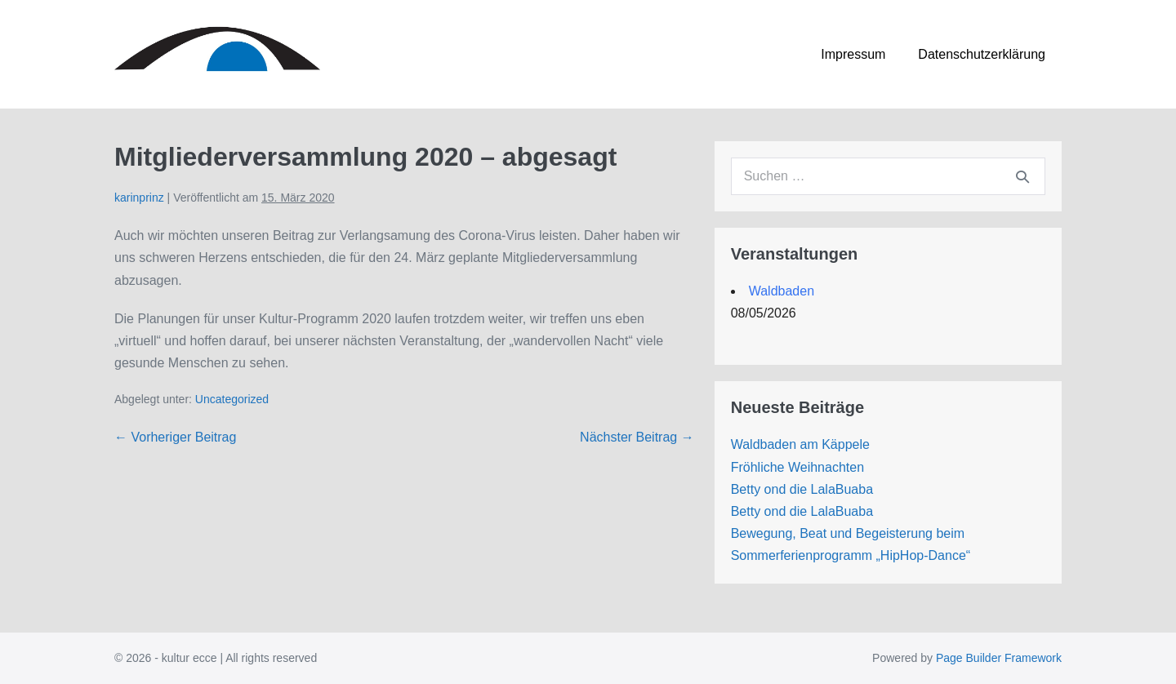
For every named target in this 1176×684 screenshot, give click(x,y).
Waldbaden (781, 291)
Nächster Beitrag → (637, 437)
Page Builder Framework (999, 657)
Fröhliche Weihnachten (797, 467)
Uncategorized (232, 399)
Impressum (853, 54)
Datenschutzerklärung (981, 54)
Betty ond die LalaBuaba (802, 489)
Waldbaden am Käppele (800, 444)
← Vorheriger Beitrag (175, 437)
